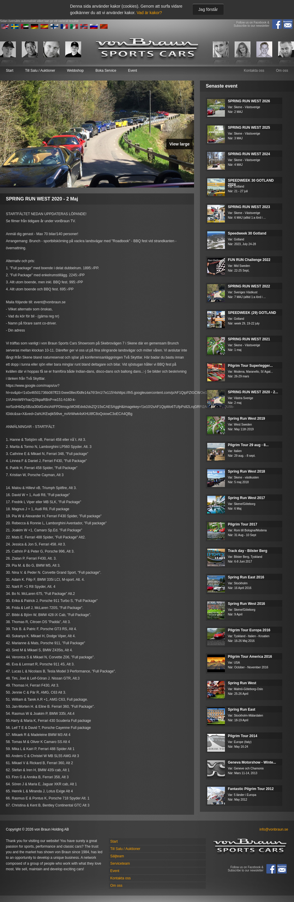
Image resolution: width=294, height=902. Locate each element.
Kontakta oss (254, 70)
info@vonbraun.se (273, 829)
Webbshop (75, 70)
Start (9, 70)
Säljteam (117, 856)
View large (179, 144)
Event (132, 70)
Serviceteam (120, 863)
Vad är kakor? (149, 12)
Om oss (282, 70)
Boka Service (106, 70)
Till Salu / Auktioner (40, 70)
